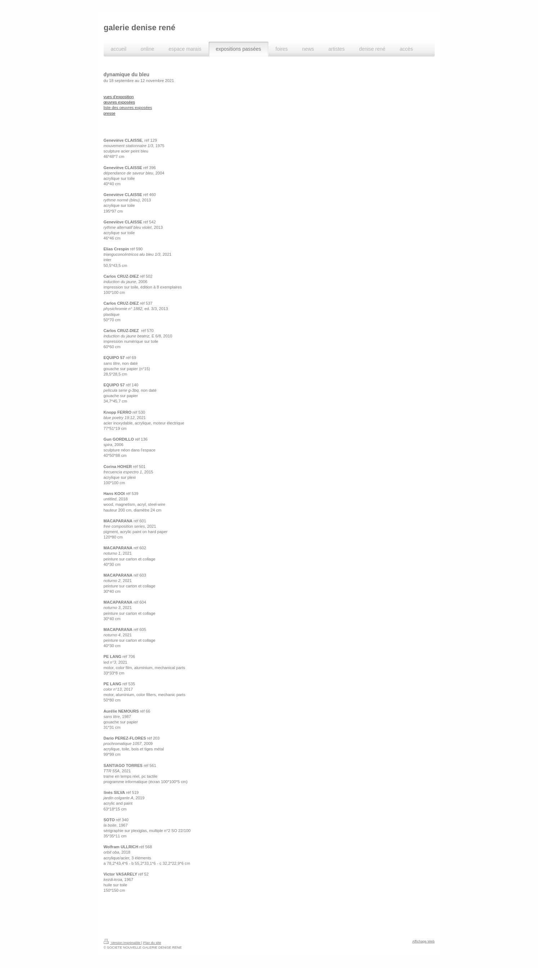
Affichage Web (423, 941)
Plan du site (152, 943)
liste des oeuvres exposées (128, 107)
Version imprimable (122, 943)
